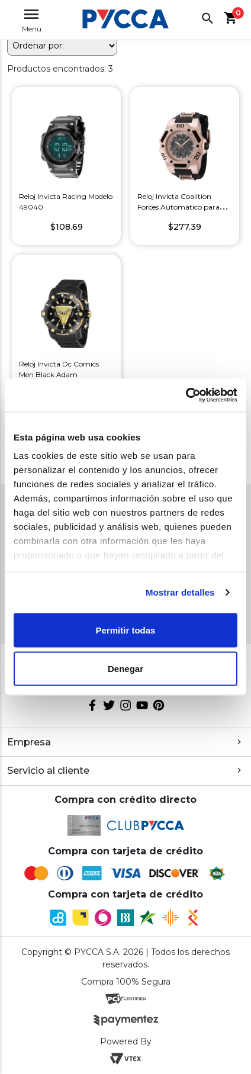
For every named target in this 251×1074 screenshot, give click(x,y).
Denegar (125, 669)
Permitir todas (126, 630)
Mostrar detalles (180, 592)
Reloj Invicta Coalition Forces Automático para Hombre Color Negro (178, 206)
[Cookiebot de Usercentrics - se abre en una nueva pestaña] (185, 395)
